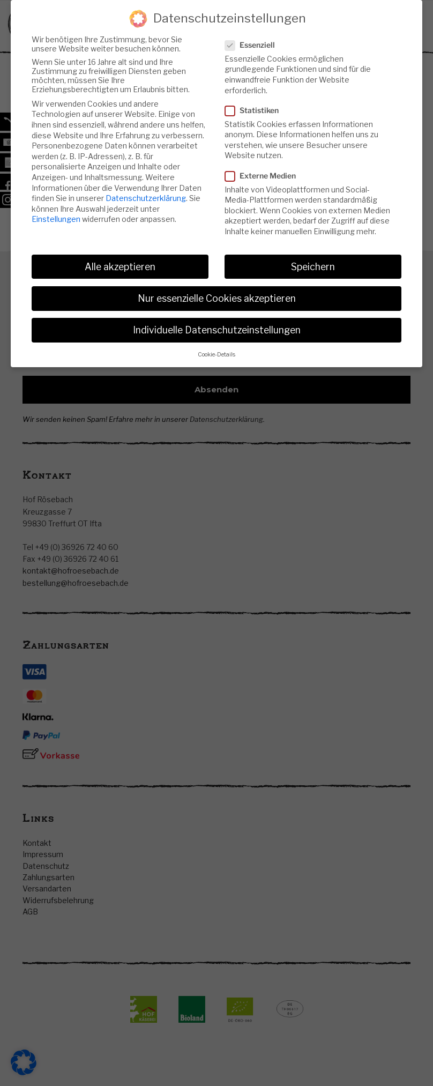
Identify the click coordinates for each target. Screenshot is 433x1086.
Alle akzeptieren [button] (120, 266)
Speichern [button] (313, 266)
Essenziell (253, 44)
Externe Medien (264, 175)
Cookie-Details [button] (216, 354)
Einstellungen (56, 218)
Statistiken (255, 109)
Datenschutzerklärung (146, 197)
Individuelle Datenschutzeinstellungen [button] (217, 329)
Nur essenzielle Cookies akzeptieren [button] (217, 297)
